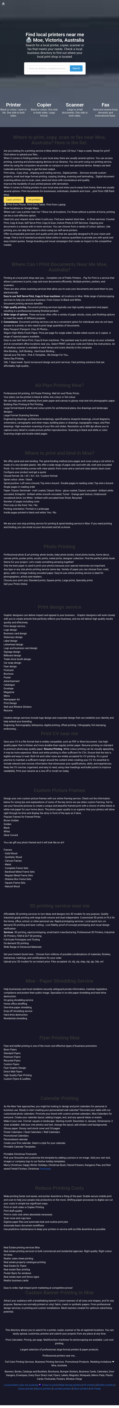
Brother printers (105, 1385)
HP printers (89, 1385)
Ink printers (34, 199)
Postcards (45, 1168)
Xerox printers (80, 1388)
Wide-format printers (70, 1385)
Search (76, 68)
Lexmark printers (62, 1388)
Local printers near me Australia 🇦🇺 (23, 1385)
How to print (50, 1385)
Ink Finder (95, 1388)
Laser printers (13, 199)
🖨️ (3, 3)
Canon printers (26, 1388)
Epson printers (44, 1388)
